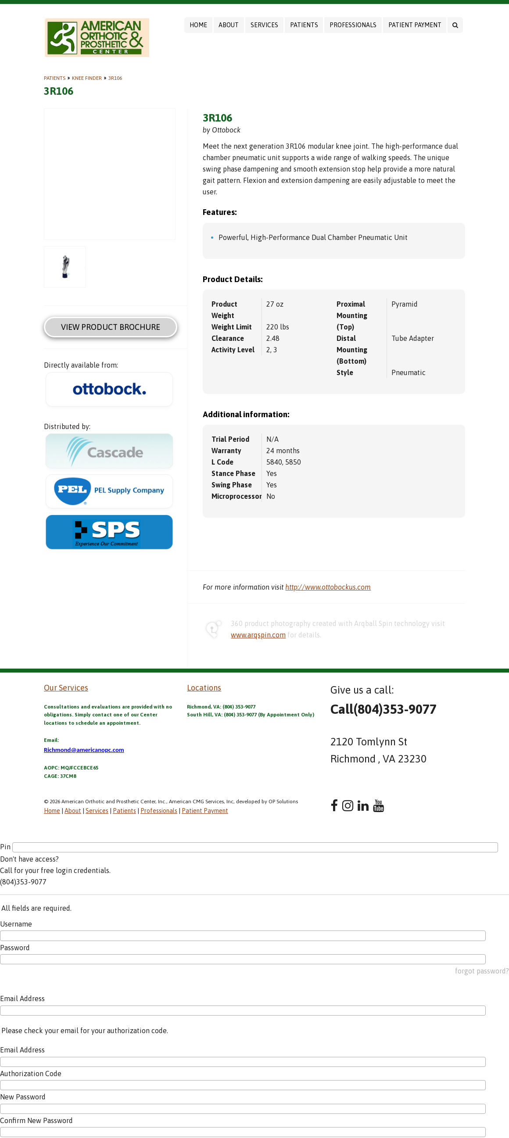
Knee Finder (87, 78)
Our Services (66, 687)
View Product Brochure (110, 327)
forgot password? (482, 971)
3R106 (115, 78)
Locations (204, 687)
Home (198, 25)
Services (264, 25)
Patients (304, 25)
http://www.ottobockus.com (328, 587)
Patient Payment (414, 25)
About (229, 25)
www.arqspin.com (258, 635)
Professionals (353, 25)
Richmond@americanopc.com (84, 750)
